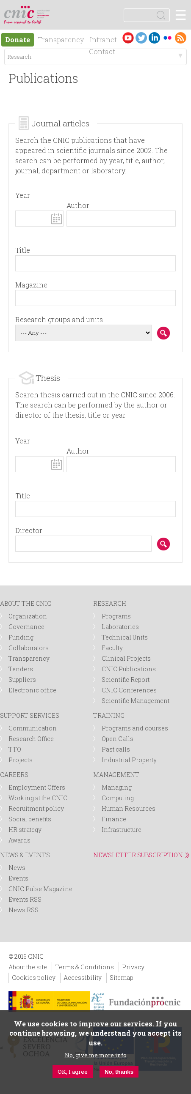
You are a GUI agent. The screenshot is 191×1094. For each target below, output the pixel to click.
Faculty (112, 648)
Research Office (31, 739)
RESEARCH (109, 603)
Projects (20, 760)
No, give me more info (96, 1055)
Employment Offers (36, 787)
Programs (116, 616)
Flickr (167, 38)
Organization (27, 616)
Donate (17, 39)
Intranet (103, 39)
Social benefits (29, 819)
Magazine (31, 284)
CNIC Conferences (129, 690)
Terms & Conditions (84, 967)
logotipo (44, 10)
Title (22, 250)
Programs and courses (135, 728)
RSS (180, 38)
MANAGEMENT (116, 775)
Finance (114, 819)
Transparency (61, 39)
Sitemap (121, 978)
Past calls (116, 749)
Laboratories (120, 627)
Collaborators (28, 648)
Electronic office (32, 690)
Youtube (128, 38)
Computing (118, 798)
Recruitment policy (36, 808)
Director (28, 530)
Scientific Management (135, 701)
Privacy (133, 967)
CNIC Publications (129, 669)
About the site (27, 967)
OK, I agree (73, 1072)
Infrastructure (121, 830)
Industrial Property (129, 760)
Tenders (20, 669)
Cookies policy (33, 978)
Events (18, 878)
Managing (117, 787)
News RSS (23, 910)
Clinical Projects (126, 658)
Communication (32, 728)
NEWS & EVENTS (25, 855)
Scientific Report (125, 680)
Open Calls (117, 739)
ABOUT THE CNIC (25, 603)
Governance (26, 627)
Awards (19, 840)
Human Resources (128, 808)
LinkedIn (154, 38)
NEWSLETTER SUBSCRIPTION (138, 855)
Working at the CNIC (37, 798)
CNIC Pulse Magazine (40, 889)
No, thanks (119, 1072)
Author (77, 205)
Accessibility (83, 978)
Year (22, 195)
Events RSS (25, 899)
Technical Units (125, 637)
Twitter (141, 38)
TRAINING (109, 715)
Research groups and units (59, 319)
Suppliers (22, 680)
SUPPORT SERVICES (29, 715)
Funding (20, 637)
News (16, 868)
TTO (14, 749)
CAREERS (14, 775)
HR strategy (25, 830)
